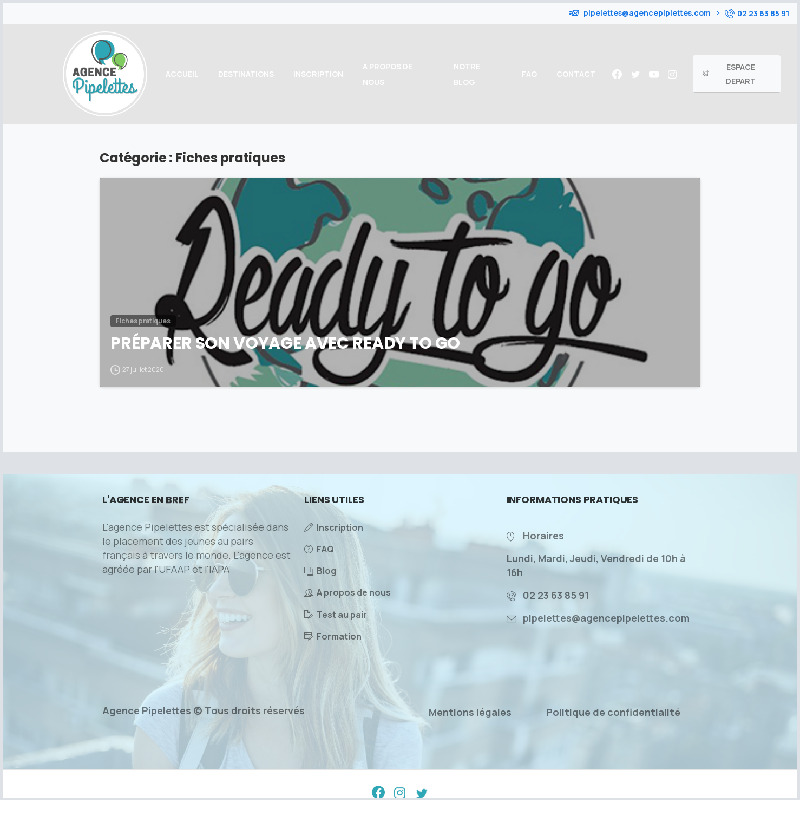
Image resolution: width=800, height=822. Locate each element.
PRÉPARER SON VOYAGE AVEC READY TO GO (285, 343)
